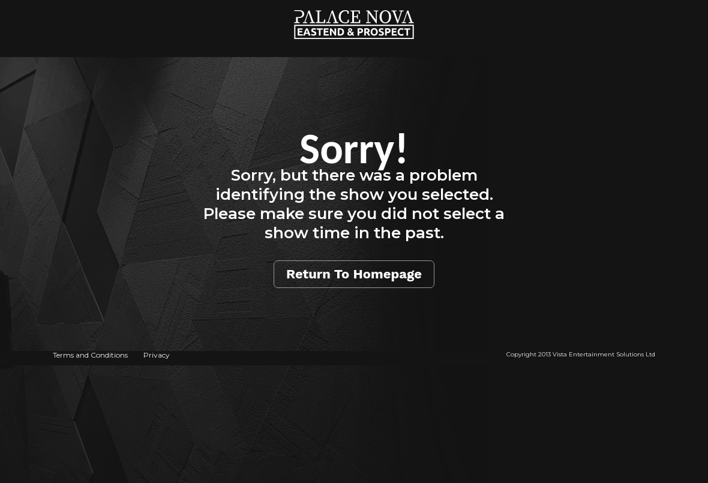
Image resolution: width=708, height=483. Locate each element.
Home (354, 6)
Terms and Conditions (90, 354)
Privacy (156, 354)
